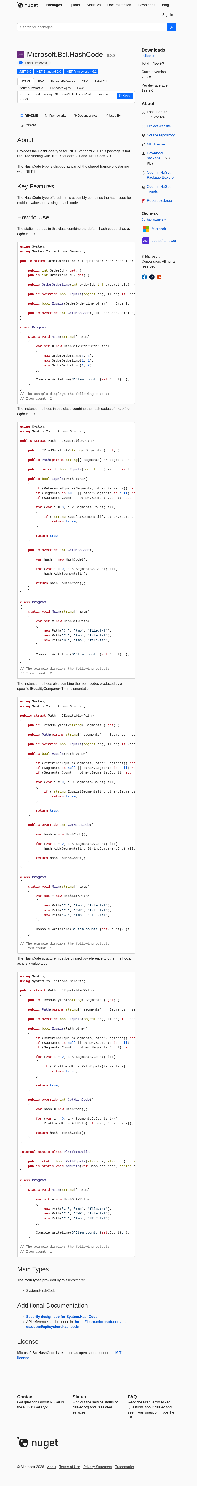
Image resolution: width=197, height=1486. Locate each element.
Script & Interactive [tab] (32, 88)
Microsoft (159, 229)
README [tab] (29, 115)
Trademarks (124, 1467)
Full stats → (150, 56)
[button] (125, 96)
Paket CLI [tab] (101, 81)
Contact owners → (154, 219)
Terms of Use (69, 1467)
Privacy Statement (97, 1467)
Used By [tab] (113, 115)
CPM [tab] (85, 81)
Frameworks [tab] (55, 115)
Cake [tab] (80, 88)
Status (79, 1396)
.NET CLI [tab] (25, 81)
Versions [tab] (28, 125)
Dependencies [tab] (86, 115)
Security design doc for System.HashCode (62, 1317)
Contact (25, 1396)
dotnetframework (165, 240)
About (51, 1467)
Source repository (161, 135)
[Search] (171, 27)
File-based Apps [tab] (60, 88)
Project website (159, 126)
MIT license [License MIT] (156, 144)
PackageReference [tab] (63, 81)
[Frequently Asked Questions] (132, 1396)
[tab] (53, 5)
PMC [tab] (41, 81)
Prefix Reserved (36, 63)
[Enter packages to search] (92, 27)
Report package (159, 200)
